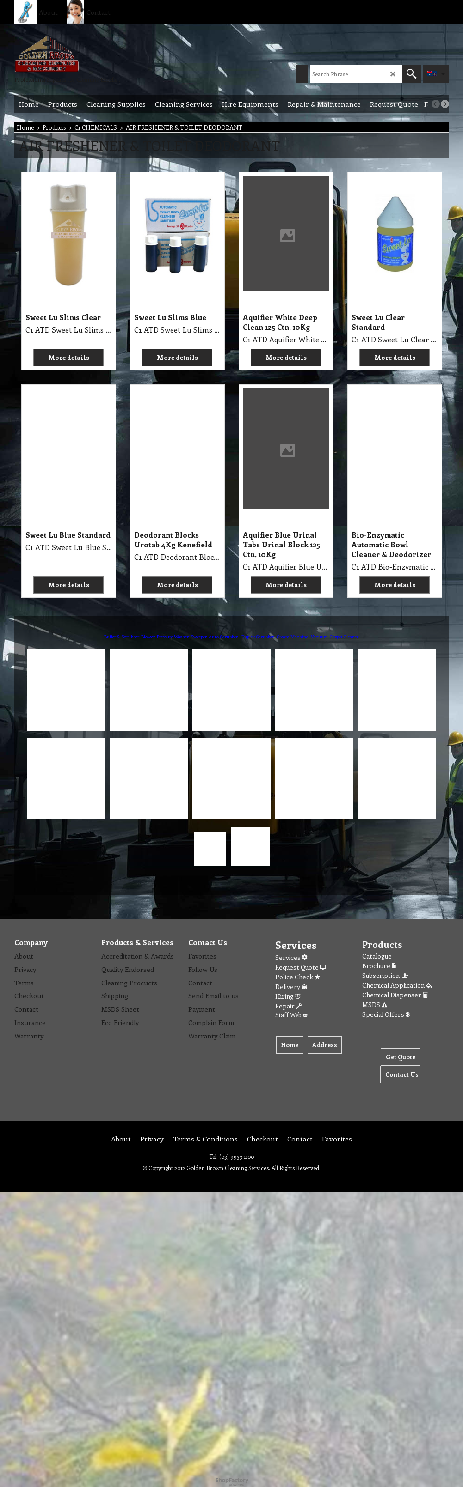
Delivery (291, 986)
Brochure (379, 965)
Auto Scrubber (223, 636)
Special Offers (386, 1014)
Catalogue (377, 956)
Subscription (385, 975)
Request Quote (300, 967)
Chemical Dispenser (395, 994)
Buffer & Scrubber (121, 636)
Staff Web (291, 1015)
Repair (288, 1005)
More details (68, 357)
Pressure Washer (173, 636)
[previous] (436, 104)
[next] (445, 104)
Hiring (288, 996)
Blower (148, 636)
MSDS (374, 1004)
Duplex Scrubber (257, 636)
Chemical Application (397, 985)
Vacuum (319, 636)
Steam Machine (292, 636)
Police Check (297, 976)
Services (291, 957)
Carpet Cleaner (344, 636)
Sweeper (199, 636)
